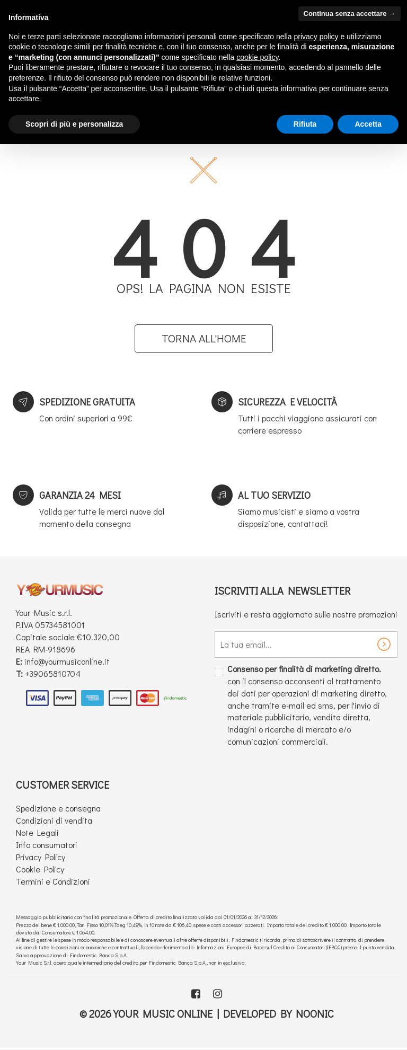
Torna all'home (204, 338)
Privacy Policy (40, 856)
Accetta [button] (368, 124)
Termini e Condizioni (53, 881)
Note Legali (37, 832)
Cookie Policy (40, 869)
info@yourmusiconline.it (67, 661)
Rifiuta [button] (305, 124)
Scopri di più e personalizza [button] (74, 124)
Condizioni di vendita (54, 820)
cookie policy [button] (257, 57)
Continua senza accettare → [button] (349, 13)
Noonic (315, 1013)
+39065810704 (53, 673)
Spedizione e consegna (58, 808)
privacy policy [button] (316, 36)
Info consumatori (46, 844)
